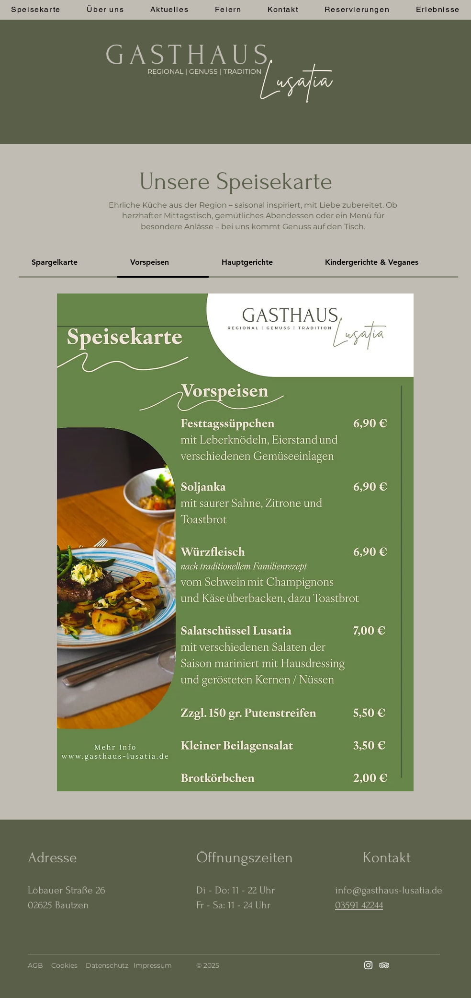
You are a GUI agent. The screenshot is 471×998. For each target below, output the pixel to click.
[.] (227, 67)
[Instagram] (368, 965)
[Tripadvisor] (384, 965)
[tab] (68, 263)
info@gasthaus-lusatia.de (388, 890)
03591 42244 (359, 905)
